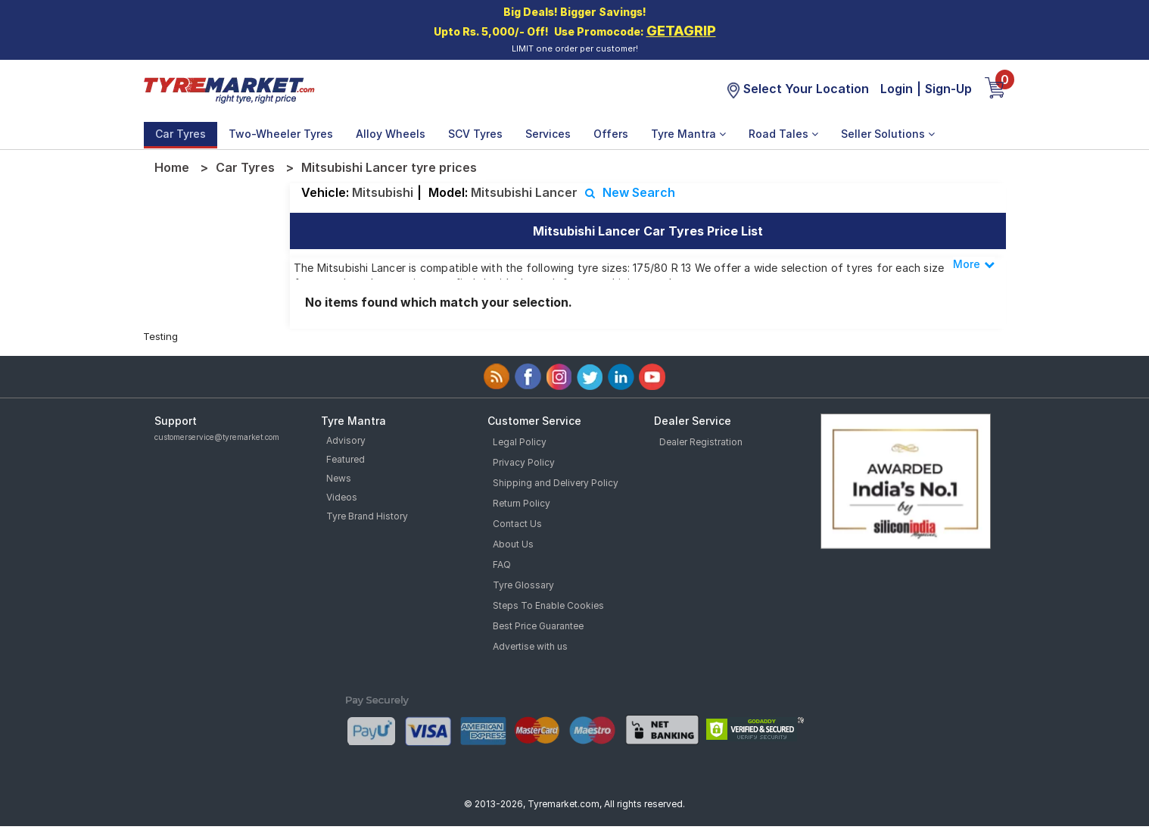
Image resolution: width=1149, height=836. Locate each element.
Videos (341, 497)
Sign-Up (948, 88)
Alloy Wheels (390, 133)
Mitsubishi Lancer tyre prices (389, 167)
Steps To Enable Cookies (548, 605)
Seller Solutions (888, 133)
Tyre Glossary (523, 585)
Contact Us (517, 523)
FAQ (502, 564)
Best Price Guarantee (538, 626)
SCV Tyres (475, 133)
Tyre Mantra (688, 133)
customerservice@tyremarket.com (216, 436)
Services (548, 133)
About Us (513, 544)
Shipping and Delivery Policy (555, 482)
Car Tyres (180, 133)
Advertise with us (530, 646)
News (338, 478)
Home (171, 167)
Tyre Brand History (367, 516)
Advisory (346, 440)
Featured (345, 459)
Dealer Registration (701, 442)
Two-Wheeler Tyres (281, 133)
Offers (610, 133)
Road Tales (783, 133)
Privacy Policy (524, 462)
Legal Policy (519, 442)
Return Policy (521, 503)
